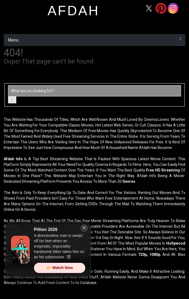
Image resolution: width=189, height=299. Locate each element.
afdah (73, 10)
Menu (13, 40)
